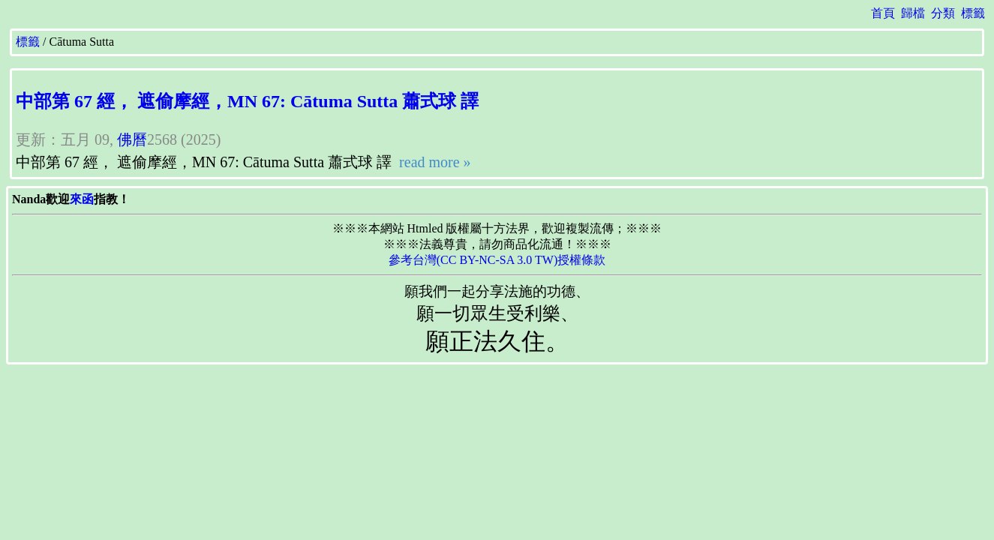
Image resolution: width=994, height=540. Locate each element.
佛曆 (132, 139)
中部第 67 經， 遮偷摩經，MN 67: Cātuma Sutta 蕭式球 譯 (247, 101)
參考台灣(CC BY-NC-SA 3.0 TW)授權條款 (497, 260)
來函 (82, 199)
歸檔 (913, 13)
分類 (943, 13)
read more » (433, 162)
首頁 (883, 13)
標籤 (973, 13)
